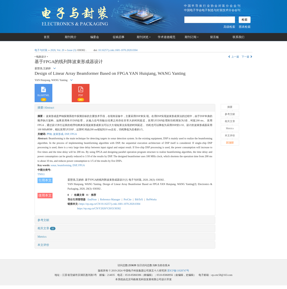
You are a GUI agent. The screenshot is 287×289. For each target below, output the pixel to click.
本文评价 (43, 244)
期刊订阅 (190, 37)
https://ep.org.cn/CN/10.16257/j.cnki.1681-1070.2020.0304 (109, 204)
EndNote (92, 199)
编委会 (94, 37)
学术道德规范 (166, 37)
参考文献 (43, 220)
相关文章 (46, 228)
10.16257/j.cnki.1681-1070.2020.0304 (117, 50)
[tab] (125, 107)
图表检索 (245, 26)
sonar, (54, 165)
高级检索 (229, 26)
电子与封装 (41, 50)
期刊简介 (71, 37)
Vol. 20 (60, 50)
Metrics (42, 236)
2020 (52, 50)
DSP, (67, 134)
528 (155, 265)
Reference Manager (110, 199)
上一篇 (233, 56)
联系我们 (238, 37)
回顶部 (230, 142)
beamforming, (64, 165)
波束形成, (59, 134)
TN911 (41, 174)
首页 (47, 37)
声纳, (50, 134)
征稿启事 (118, 37)
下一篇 (247, 56)
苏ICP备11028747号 (178, 270)
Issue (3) (71, 50)
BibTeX (139, 199)
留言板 (214, 37)
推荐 (93, 195)
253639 (132, 265)
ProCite (127, 199)
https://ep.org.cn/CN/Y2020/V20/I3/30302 (99, 208)
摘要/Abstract (46, 107)
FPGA (73, 134)
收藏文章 (79, 195)
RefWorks (151, 199)
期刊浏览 (142, 37)
